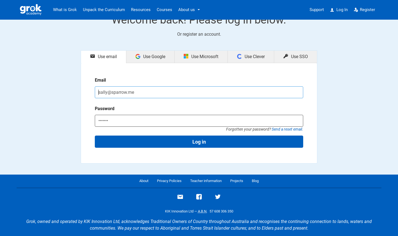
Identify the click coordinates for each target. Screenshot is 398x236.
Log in (199, 142)
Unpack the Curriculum (104, 9)
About (143, 181)
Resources (141, 9)
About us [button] (186, 9)
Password (104, 108)
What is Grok (65, 9)
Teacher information (206, 181)
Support (317, 9)
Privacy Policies (169, 181)
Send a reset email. (287, 129)
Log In (339, 9)
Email (100, 80)
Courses (164, 9)
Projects (236, 181)
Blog (255, 181)
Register (364, 9)
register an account (201, 34)
